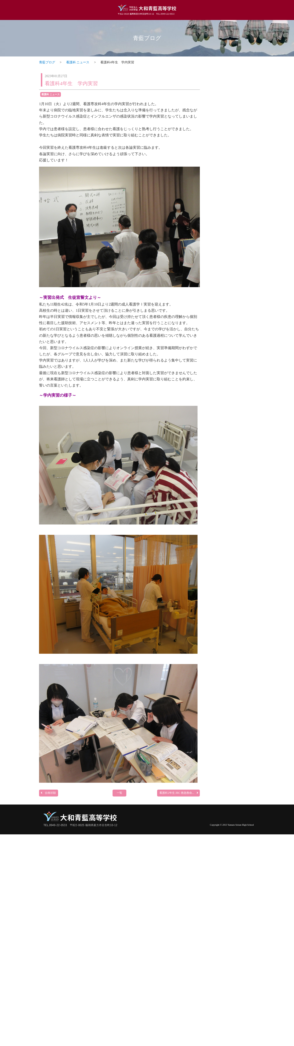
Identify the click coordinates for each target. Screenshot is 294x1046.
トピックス (232, 75)
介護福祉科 (232, 716)
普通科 (231, 220)
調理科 (231, 401)
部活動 (231, 881)
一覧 (119, 792)
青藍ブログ (147, 38)
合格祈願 (48, 792)
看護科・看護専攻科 (232, 556)
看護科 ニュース (78, 62)
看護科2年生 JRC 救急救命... (179, 792)
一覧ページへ (241, 203)
